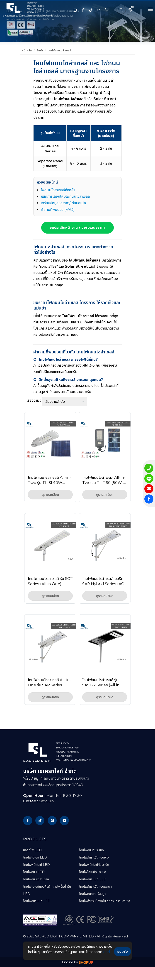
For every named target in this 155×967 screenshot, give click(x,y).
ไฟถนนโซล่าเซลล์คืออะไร (58, 190)
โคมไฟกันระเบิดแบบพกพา (95, 886)
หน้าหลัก (27, 50)
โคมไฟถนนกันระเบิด (91, 850)
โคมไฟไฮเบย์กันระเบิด (92, 872)
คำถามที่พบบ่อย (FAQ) (58, 209)
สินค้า (40, 50)
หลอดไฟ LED (32, 850)
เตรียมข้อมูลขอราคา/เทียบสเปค (63, 203)
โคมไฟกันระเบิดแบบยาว (94, 857)
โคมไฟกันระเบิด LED (36, 901)
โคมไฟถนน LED (34, 872)
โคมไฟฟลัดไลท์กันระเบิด (94, 865)
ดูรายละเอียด (50, 495)
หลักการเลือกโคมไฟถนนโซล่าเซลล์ (65, 196)
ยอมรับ (122, 951)
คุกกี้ (106, 952)
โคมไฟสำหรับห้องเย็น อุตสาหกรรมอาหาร (104, 901)
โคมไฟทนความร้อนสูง (92, 894)
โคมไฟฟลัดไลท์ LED (36, 865)
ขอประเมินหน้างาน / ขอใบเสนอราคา (77, 227)
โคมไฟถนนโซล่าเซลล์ (59, 50)
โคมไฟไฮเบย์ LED (35, 857)
